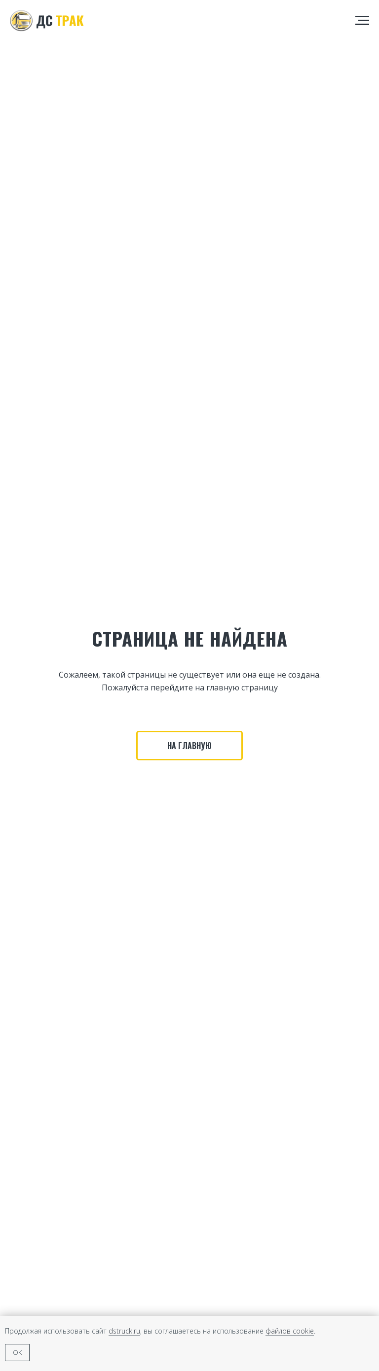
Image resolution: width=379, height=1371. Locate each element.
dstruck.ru (124, 1331)
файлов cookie (289, 1331)
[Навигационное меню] (362, 21)
